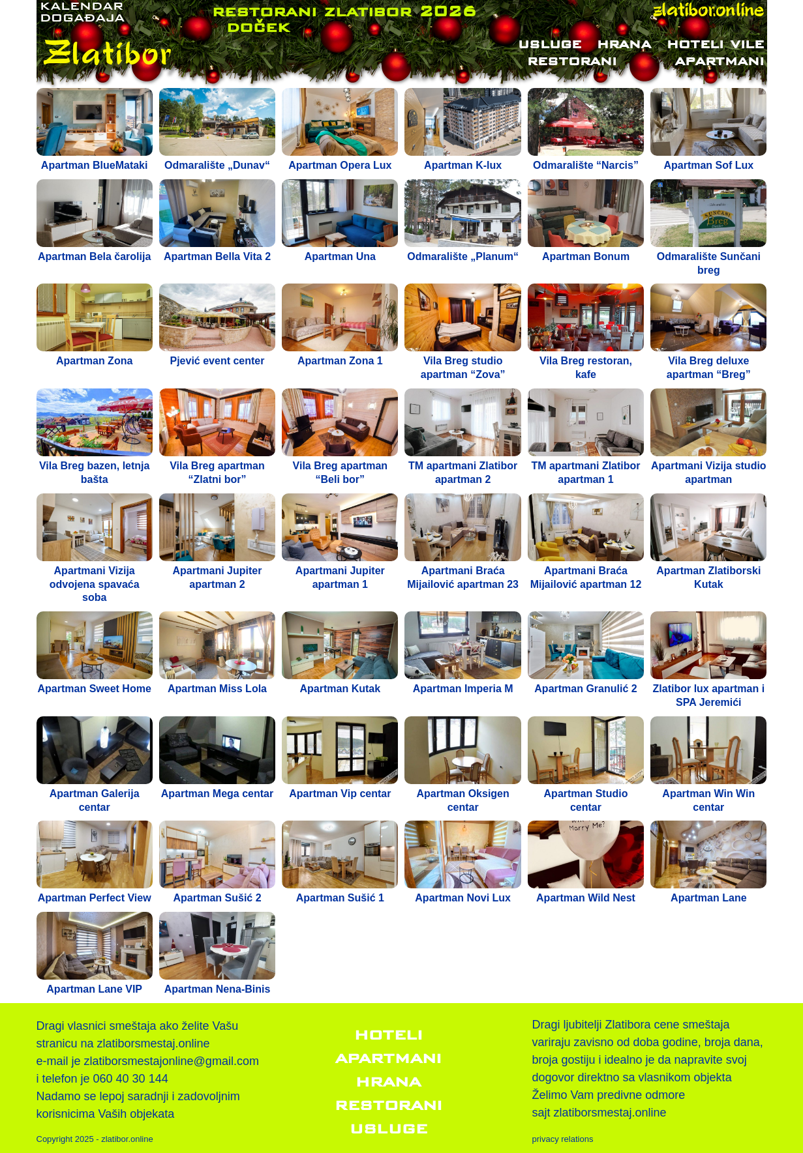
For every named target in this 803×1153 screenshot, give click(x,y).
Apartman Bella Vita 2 (217, 256)
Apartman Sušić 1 (340, 897)
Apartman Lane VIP (94, 989)
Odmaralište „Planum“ (463, 256)
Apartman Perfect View (94, 897)
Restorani (578, 60)
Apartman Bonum (585, 256)
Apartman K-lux (463, 165)
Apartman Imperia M (463, 688)
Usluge (549, 43)
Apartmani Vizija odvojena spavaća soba (95, 584)
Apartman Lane (708, 897)
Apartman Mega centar (217, 793)
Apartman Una (340, 256)
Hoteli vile (715, 43)
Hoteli (388, 1034)
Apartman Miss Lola (217, 688)
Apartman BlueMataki (94, 165)
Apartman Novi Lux (463, 897)
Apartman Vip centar (340, 793)
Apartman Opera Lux (339, 165)
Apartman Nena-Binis (217, 989)
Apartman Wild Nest (585, 897)
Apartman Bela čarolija (94, 256)
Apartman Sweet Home (94, 688)
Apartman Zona (94, 360)
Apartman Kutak (340, 688)
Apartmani (719, 60)
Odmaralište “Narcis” (586, 165)
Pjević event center (217, 360)
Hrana (624, 43)
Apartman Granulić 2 (585, 688)
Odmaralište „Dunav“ (217, 165)
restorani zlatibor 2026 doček (344, 18)
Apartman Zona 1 (340, 360)
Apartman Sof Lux (708, 165)
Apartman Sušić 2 (217, 897)
